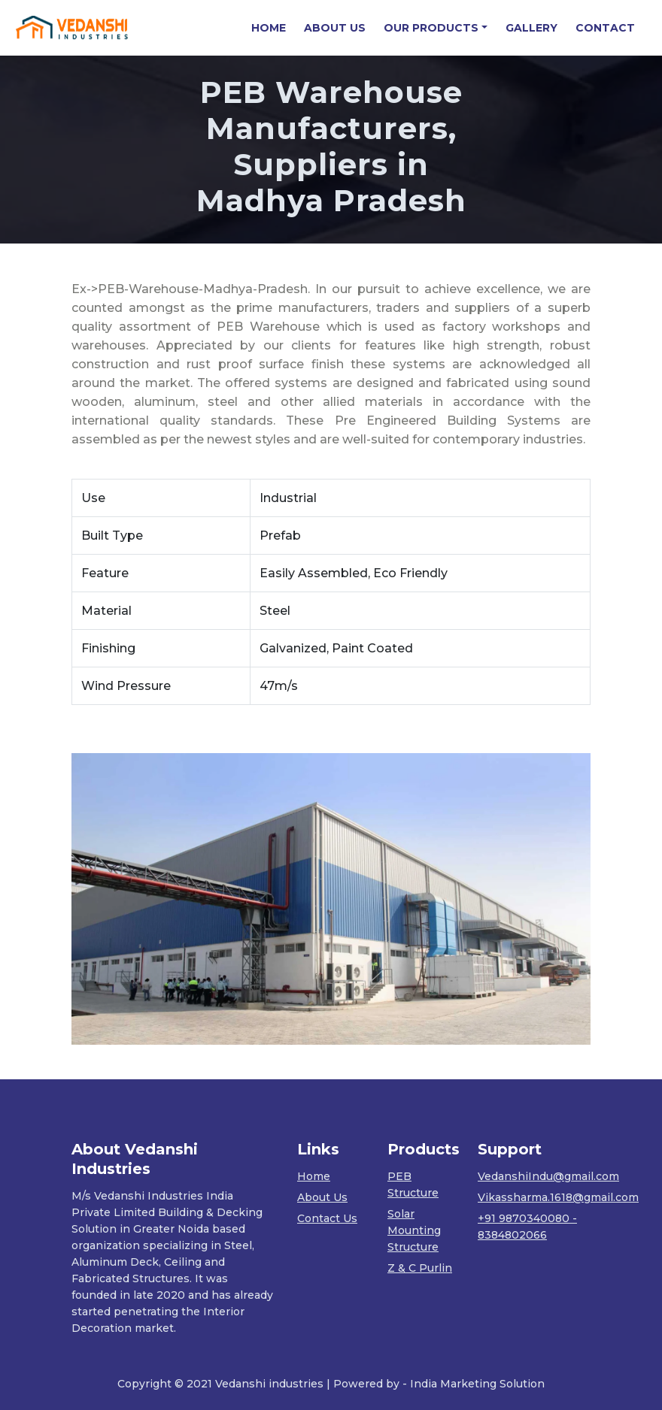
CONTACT (605, 28)
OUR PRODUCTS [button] (431, 28)
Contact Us (327, 1218)
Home (313, 1176)
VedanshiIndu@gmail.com (548, 1176)
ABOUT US (335, 28)
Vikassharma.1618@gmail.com (558, 1197)
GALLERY (531, 28)
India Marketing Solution (477, 1383)
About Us (322, 1197)
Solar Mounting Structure (414, 1230)
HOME (273, 27)
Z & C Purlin (419, 1268)
